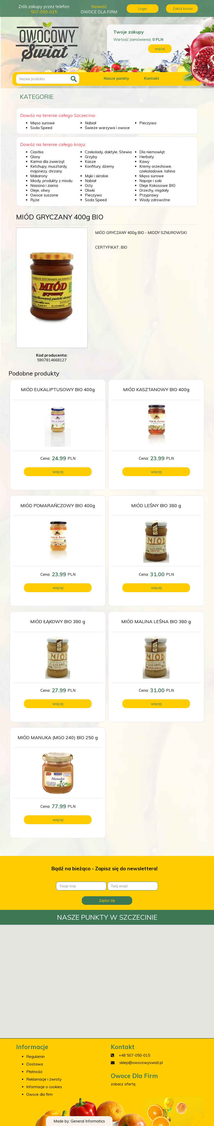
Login (142, 8)
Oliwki (90, 190)
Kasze (90, 161)
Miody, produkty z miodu (51, 180)
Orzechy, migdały (154, 190)
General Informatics (88, 1121)
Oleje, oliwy (40, 190)
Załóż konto (183, 8)
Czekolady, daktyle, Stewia (108, 152)
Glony (35, 156)
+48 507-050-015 (134, 1055)
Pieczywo (147, 123)
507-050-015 (44, 11)
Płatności (34, 1071)
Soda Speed (41, 127)
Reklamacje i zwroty (44, 1079)
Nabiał (90, 123)
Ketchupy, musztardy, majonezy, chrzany (48, 169)
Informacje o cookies (44, 1086)
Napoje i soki (150, 180)
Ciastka (36, 152)
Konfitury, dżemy (99, 166)
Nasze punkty (116, 78)
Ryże (34, 199)
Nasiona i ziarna (44, 185)
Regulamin (35, 1056)
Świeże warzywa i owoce (107, 127)
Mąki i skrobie (96, 176)
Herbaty (146, 156)
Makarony (38, 176)
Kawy (144, 161)
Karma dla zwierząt (47, 161)
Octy (89, 185)
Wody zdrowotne (154, 199)
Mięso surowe (42, 123)
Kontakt (151, 78)
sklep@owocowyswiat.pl (141, 1062)
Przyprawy (148, 195)
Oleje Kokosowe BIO (157, 185)
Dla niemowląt (152, 152)
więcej (160, 48)
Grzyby (91, 156)
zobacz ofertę (123, 1084)
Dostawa (34, 1064)
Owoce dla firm (39, 1094)
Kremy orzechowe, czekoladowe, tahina (157, 169)
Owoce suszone (44, 195)
